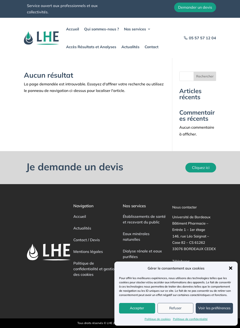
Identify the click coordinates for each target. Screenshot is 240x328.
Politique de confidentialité (190, 319)
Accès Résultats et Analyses (91, 46)
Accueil (72, 29)
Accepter (137, 308)
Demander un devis (195, 7)
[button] (230, 268)
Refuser (175, 308)
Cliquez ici (201, 167)
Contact (151, 46)
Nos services (135, 29)
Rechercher (205, 76)
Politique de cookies (158, 319)
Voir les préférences (214, 308)
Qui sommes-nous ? (101, 29)
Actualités (130, 46)
